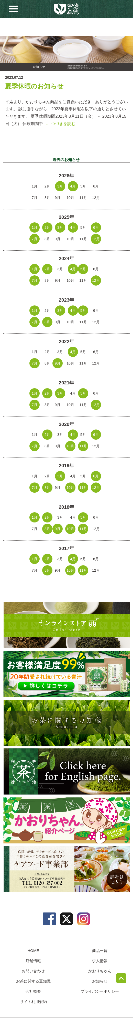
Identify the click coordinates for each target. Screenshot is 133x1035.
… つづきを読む (60, 124)
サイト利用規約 (33, 1001)
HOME (33, 950)
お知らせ (85, 27)
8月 (47, 322)
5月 (83, 269)
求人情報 (47, 27)
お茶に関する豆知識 (66, 723)
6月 (96, 227)
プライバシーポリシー (100, 991)
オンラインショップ (66, 625)
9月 (57, 363)
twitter (66, 918)
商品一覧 (9, 27)
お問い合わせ (66, 27)
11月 (83, 446)
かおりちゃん (66, 820)
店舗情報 (28, 27)
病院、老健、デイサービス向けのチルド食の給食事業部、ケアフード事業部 (66, 869)
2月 (47, 227)
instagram (83, 918)
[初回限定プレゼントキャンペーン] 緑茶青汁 (66, 674)
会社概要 (33, 991)
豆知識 (104, 27)
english (66, 771)
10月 (70, 446)
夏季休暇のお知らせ (34, 86)
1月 (34, 227)
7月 (34, 239)
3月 (60, 186)
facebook (49, 918)
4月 (73, 186)
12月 (96, 239)
